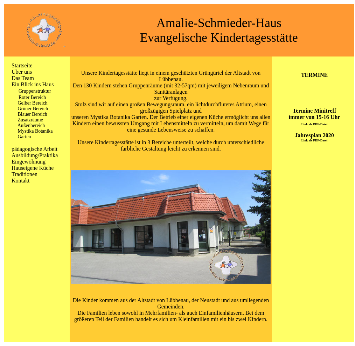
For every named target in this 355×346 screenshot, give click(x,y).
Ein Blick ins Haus (33, 84)
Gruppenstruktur (35, 91)
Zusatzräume (30, 119)
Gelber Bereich (33, 103)
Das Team (23, 78)
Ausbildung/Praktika (35, 155)
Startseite (22, 65)
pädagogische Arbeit (34, 149)
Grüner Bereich (33, 108)
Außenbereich (31, 125)
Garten (24, 136)
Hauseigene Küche (33, 168)
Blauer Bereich (32, 114)
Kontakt (21, 181)
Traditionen (24, 174)
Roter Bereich (32, 97)
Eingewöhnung (29, 162)
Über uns (22, 72)
